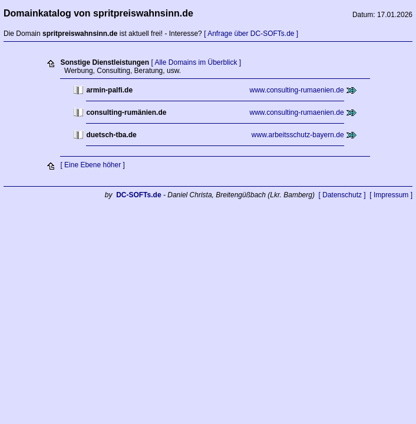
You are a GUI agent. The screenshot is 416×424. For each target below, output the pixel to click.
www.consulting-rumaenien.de (297, 90)
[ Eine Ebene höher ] (92, 165)
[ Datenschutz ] (342, 195)
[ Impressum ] (390, 195)
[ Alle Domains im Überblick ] (196, 62)
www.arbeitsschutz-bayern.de (298, 135)
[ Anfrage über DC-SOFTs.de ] (251, 33)
